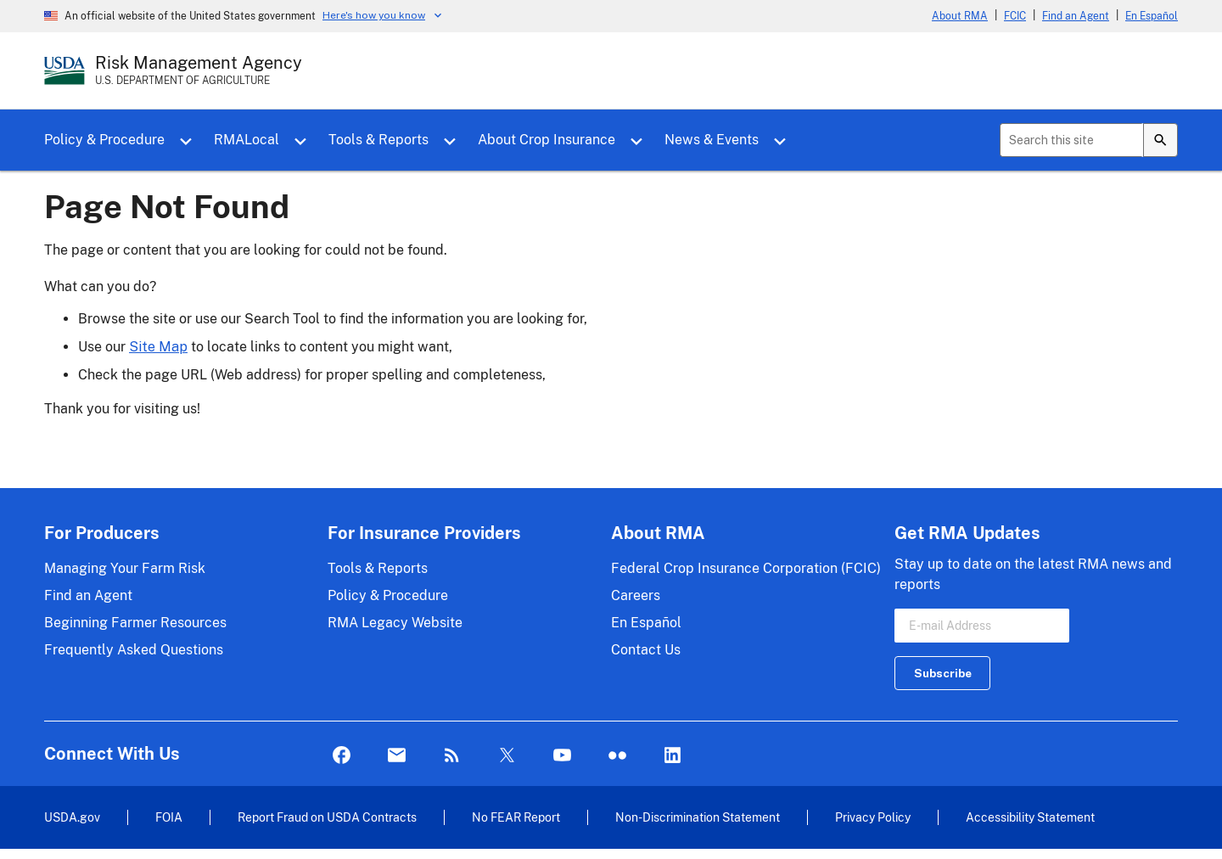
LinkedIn (672, 755)
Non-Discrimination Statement (697, 817)
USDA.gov (72, 817)
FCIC (1015, 16)
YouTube (562, 755)
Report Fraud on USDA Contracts (327, 817)
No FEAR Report (516, 817)
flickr (617, 755)
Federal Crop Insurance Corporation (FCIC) (746, 568)
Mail (396, 755)
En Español (1151, 16)
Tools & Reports (378, 140)
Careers (635, 595)
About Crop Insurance (546, 140)
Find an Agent (1075, 16)
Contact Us (646, 650)
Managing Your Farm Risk (124, 568)
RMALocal (246, 140)
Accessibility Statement (1030, 817)
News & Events (711, 140)
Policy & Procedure (104, 140)
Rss (451, 755)
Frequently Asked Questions (133, 650)
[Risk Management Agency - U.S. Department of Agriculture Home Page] (198, 70)
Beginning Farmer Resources (135, 623)
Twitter (507, 755)
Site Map (158, 347)
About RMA (960, 16)
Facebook (341, 755)
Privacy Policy (873, 817)
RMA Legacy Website (395, 623)
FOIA (168, 817)
